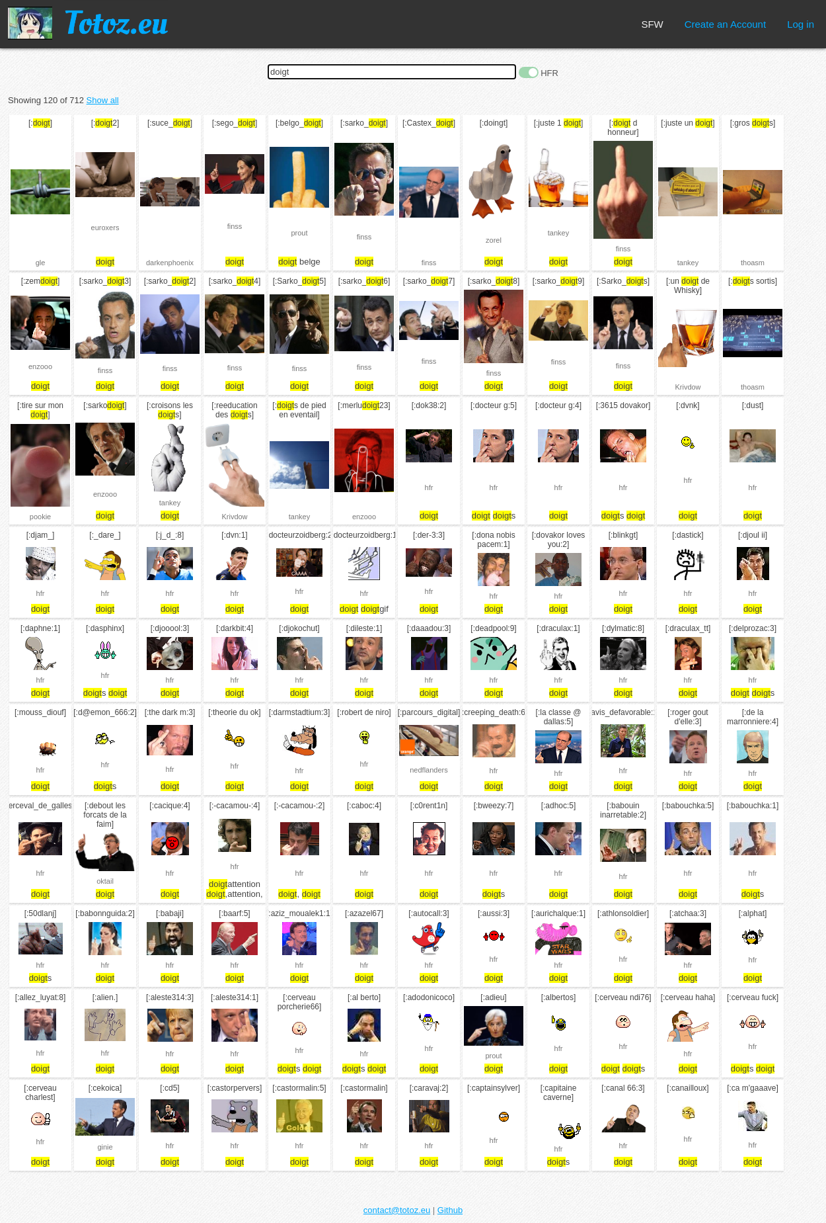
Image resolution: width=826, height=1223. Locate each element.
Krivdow (687, 387)
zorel (494, 240)
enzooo (40, 366)
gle (41, 263)
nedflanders (429, 770)
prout (299, 233)
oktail (105, 881)
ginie (104, 1147)
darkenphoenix (170, 263)
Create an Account (725, 24)
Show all (103, 100)
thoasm (753, 263)
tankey (558, 233)
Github (450, 1210)
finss (235, 226)
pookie (40, 517)
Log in (800, 24)
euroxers (105, 228)
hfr (429, 487)
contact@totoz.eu (396, 1210)
